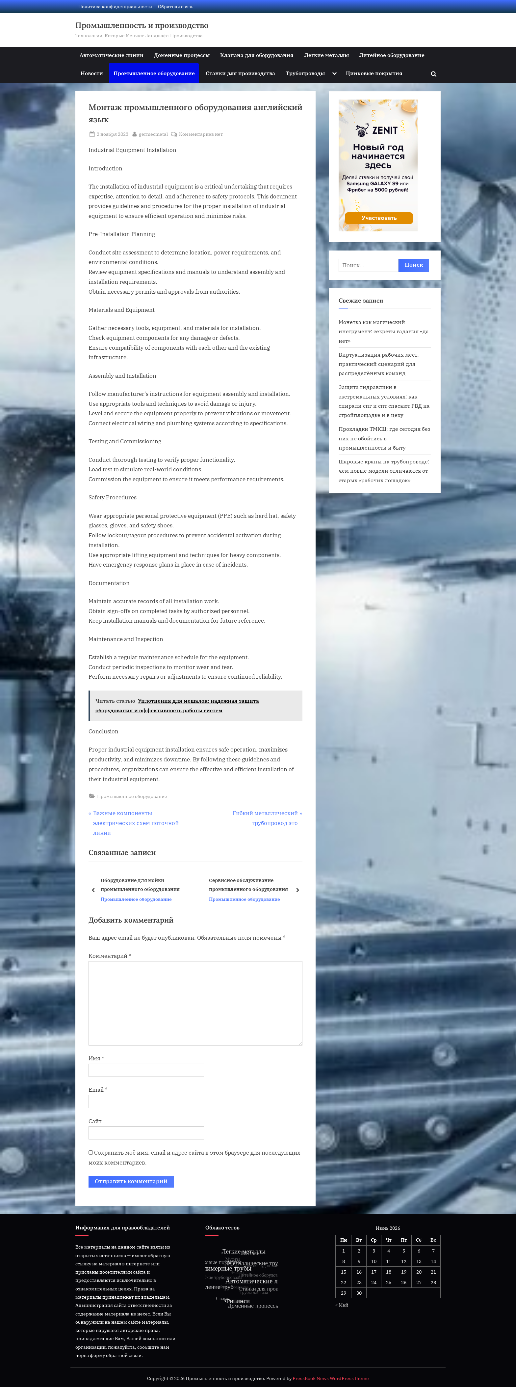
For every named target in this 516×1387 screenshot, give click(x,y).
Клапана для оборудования (257, 54)
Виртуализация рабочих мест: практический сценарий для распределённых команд (379, 364)
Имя (96, 1058)
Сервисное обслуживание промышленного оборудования (248, 885)
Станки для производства (240, 73)
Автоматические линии (111, 54)
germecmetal (153, 133)
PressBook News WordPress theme (331, 1378)
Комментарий (110, 955)
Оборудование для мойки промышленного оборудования (140, 885)
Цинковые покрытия (374, 73)
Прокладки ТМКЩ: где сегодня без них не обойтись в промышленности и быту (384, 438)
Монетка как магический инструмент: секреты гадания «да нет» (384, 331)
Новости (92, 73)
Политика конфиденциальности (115, 6)
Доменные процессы (182, 54)
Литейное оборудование (392, 54)
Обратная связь (176, 6)
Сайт (95, 1121)
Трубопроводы (305, 73)
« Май (341, 1305)
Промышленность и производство (142, 25)
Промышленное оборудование (154, 73)
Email (98, 1089)
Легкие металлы (326, 54)
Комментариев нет (201, 134)
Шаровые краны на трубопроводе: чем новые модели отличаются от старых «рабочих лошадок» (384, 471)
